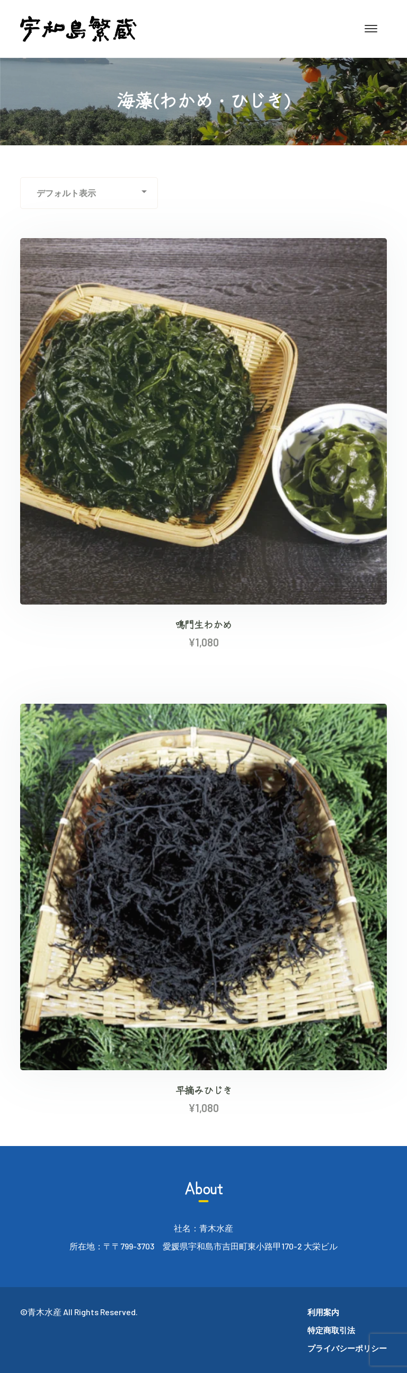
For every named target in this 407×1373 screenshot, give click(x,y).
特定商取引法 (331, 1330)
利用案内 (323, 1312)
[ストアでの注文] (89, 193)
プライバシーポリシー (347, 1348)
